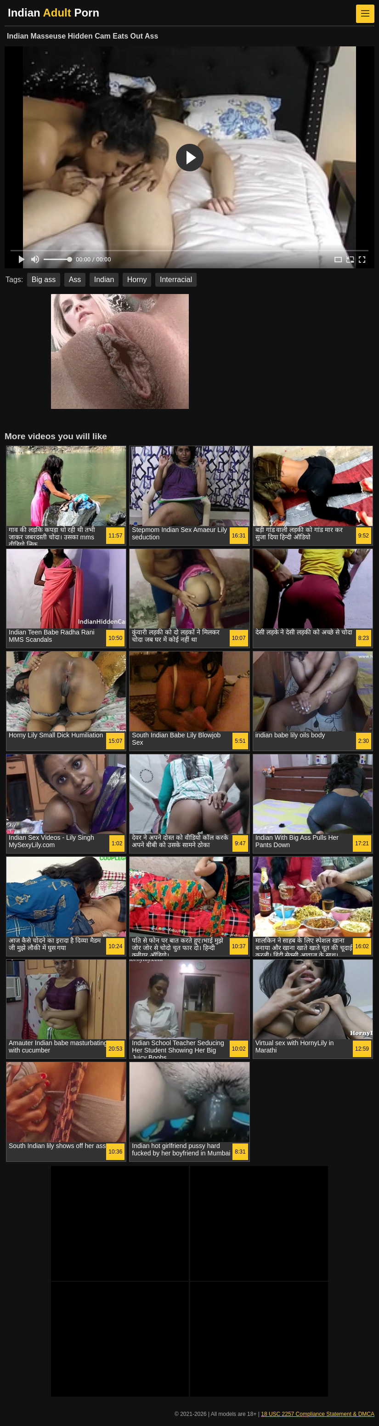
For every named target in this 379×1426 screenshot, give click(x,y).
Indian (104, 279)
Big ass (44, 279)
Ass (75, 279)
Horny (137, 279)
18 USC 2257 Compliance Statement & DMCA (317, 1414)
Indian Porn (53, 12)
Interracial (176, 279)
